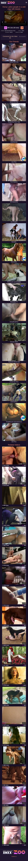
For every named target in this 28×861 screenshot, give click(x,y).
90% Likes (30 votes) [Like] (11, 27)
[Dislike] (22, 27)
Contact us (14, 856)
